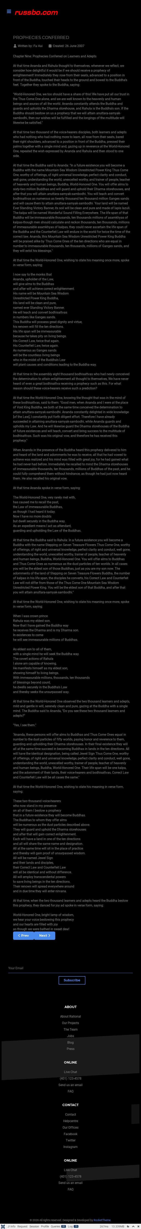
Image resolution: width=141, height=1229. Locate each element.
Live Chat (70, 1072)
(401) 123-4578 (70, 1078)
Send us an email (70, 1085)
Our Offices (70, 1127)
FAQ (70, 1091)
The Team (71, 1029)
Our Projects (70, 1023)
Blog (70, 1042)
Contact (70, 1114)
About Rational (70, 1016)
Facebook (70, 1134)
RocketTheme (102, 1220)
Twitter (70, 1140)
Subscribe (72, 980)
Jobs (70, 1036)
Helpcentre (70, 1121)
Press (70, 1049)
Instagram (70, 1147)
